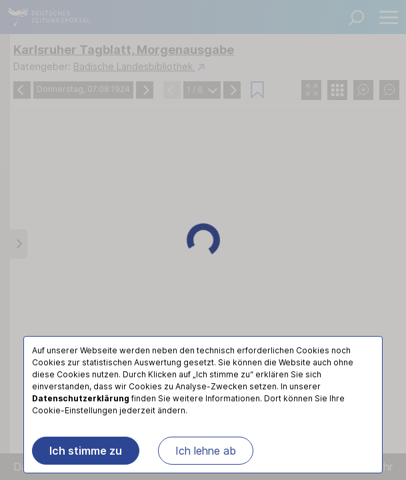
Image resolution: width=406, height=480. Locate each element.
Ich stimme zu (85, 450)
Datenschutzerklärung (80, 398)
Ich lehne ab (205, 450)
